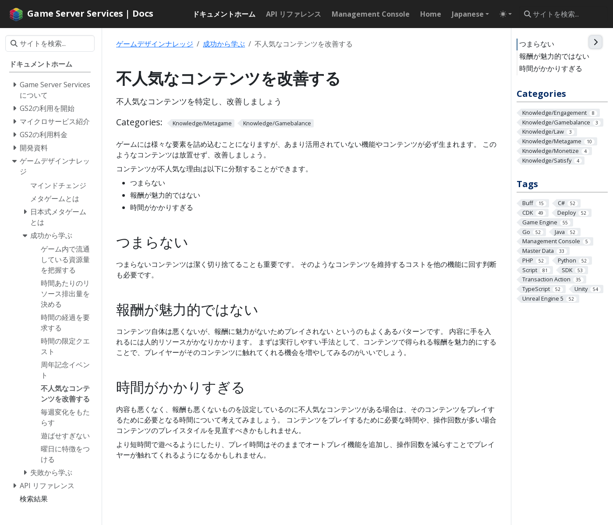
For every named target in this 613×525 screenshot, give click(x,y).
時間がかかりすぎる (550, 68)
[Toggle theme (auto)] (505, 14)
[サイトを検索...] (563, 14)
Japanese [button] (468, 14)
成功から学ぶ (224, 44)
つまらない (536, 44)
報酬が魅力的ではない (554, 56)
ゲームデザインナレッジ (154, 44)
